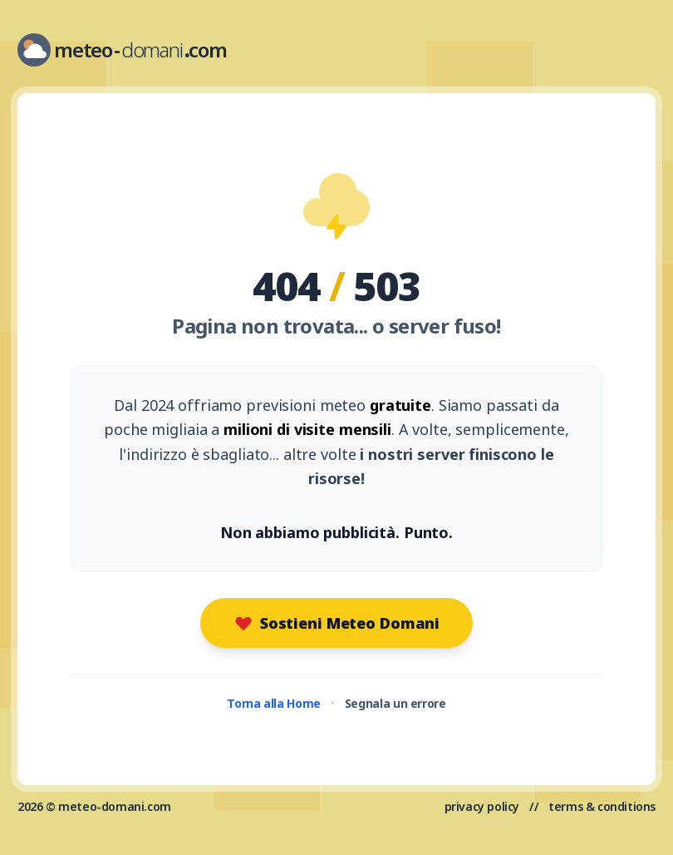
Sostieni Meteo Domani (336, 623)
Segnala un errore (395, 703)
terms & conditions (602, 806)
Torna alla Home (274, 703)
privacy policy (482, 806)
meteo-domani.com (114, 806)
